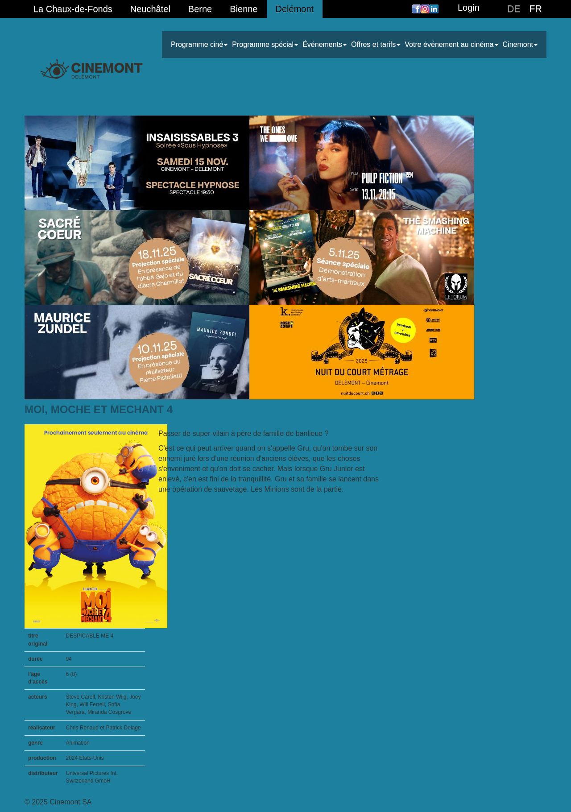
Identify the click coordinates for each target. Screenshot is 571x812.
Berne (200, 9)
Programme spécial (265, 44)
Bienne (243, 9)
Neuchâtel (150, 9)
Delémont (295, 9)
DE (514, 9)
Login (469, 7)
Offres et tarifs (375, 44)
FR (536, 9)
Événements (324, 44)
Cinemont (520, 44)
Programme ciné (199, 44)
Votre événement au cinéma (451, 44)
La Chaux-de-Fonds (72, 9)
